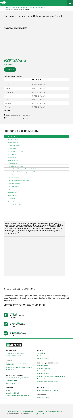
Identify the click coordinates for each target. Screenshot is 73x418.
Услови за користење (12, 411)
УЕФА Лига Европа (44, 397)
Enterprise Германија (45, 368)
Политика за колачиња (41, 411)
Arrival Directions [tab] (13, 195)
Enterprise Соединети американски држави (52, 376)
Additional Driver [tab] (13, 137)
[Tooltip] (32, 115)
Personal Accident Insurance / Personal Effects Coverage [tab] (25, 169)
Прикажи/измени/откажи (14, 356)
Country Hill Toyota (16, 323)
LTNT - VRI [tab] (11, 190)
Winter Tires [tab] (12, 201)
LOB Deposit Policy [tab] (14, 192)
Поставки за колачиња (55, 411)
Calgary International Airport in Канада (17, 9)
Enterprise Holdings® (13, 393)
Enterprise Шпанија (44, 373)
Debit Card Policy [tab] (13, 154)
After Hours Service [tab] (14, 140)
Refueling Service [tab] (13, 163)
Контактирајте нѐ (12, 380)
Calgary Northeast (16, 332)
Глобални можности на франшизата (18, 395)
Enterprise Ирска (43, 365)
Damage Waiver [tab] (13, 148)
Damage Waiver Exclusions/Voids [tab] (18, 151)
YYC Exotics (14, 314)
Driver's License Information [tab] (16, 166)
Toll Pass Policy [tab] (13, 198)
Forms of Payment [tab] (14, 175)
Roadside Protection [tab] (14, 178)
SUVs (40, 356)
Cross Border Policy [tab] (14, 145)
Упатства (10, 70)
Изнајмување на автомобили (16, 353)
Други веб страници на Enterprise (49, 381)
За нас (9, 390)
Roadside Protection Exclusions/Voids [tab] (19, 181)
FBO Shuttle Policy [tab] (14, 160)
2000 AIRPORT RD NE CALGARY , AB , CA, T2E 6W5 (15, 60)
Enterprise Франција (44, 371)
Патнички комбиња (44, 358)
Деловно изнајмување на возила (48, 390)
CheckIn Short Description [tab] (16, 204)
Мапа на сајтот (11, 383)
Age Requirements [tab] (14, 142)
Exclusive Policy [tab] (13, 157)
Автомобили (42, 353)
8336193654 (8, 64)
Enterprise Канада (44, 379)
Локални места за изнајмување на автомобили (21, 363)
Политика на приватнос (26, 411)
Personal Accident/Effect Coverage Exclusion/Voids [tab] (23, 172)
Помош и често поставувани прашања (19, 378)
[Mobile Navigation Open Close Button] (70, 3)
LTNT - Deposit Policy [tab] (14, 187)
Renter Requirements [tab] (14, 184)
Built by (40, 414)
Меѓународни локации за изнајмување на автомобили (21, 368)
